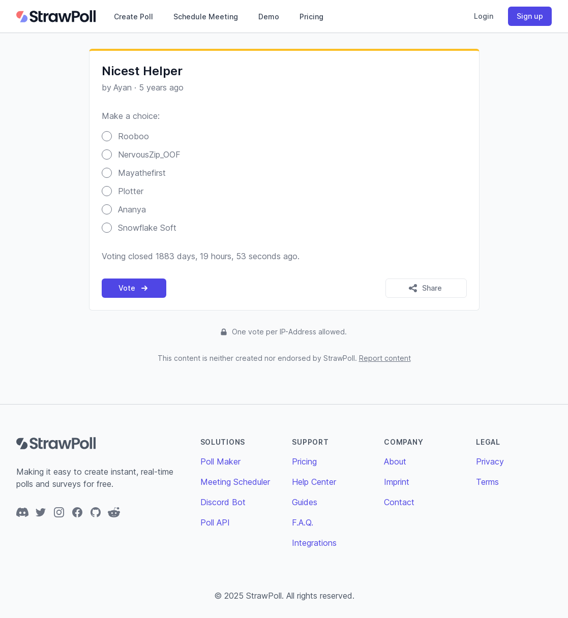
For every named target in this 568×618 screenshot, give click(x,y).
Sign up (530, 16)
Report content (385, 358)
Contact (399, 502)
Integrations (314, 543)
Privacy (490, 461)
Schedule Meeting (205, 16)
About (395, 461)
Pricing (311, 16)
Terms (487, 482)
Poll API (215, 522)
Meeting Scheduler (235, 482)
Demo (268, 16)
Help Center (314, 482)
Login (483, 16)
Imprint (396, 482)
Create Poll (133, 16)
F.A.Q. (302, 522)
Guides (304, 502)
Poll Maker (220, 461)
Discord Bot (223, 502)
